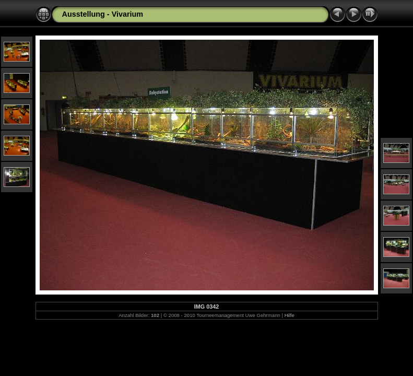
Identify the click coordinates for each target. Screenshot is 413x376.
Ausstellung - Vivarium (103, 14)
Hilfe (289, 315)
